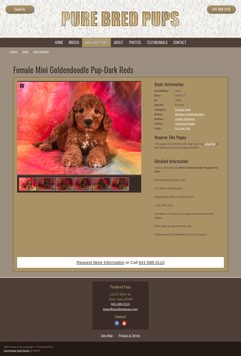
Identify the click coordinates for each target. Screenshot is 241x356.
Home (13, 51)
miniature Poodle (185, 123)
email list (210, 143)
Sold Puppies (41, 51)
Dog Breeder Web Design (17, 350)
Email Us (19, 9)
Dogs (25, 51)
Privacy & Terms (129, 335)
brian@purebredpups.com (120, 309)
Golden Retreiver (185, 119)
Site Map (107, 335)
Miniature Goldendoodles (189, 114)
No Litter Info (182, 128)
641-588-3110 (221, 9)
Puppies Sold (183, 109)
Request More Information (100, 262)
